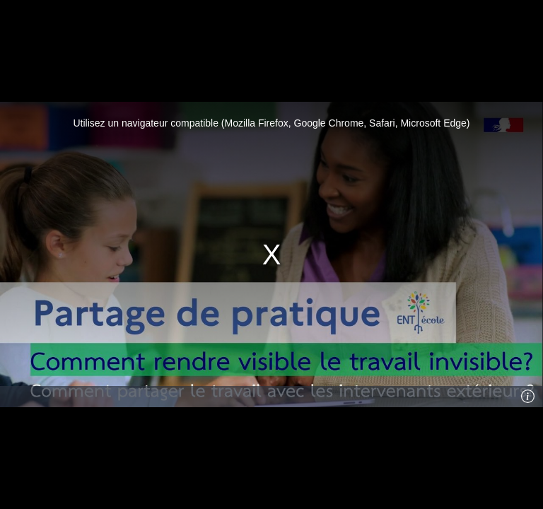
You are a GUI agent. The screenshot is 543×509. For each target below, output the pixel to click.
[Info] (528, 396)
